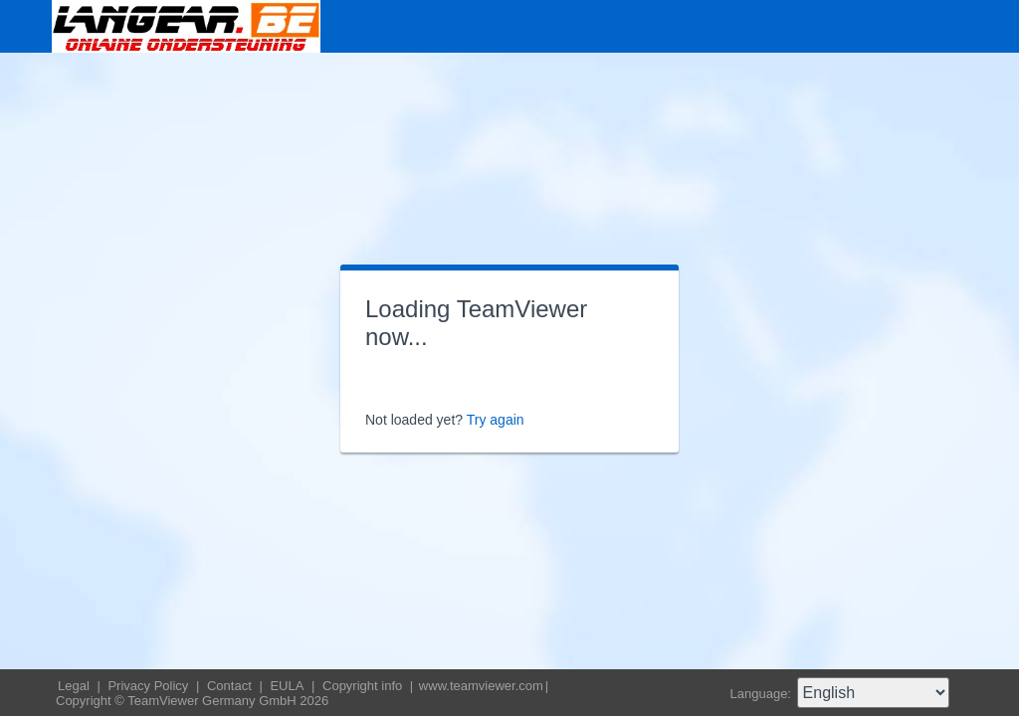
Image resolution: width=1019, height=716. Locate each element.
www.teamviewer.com (481, 685)
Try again (495, 420)
